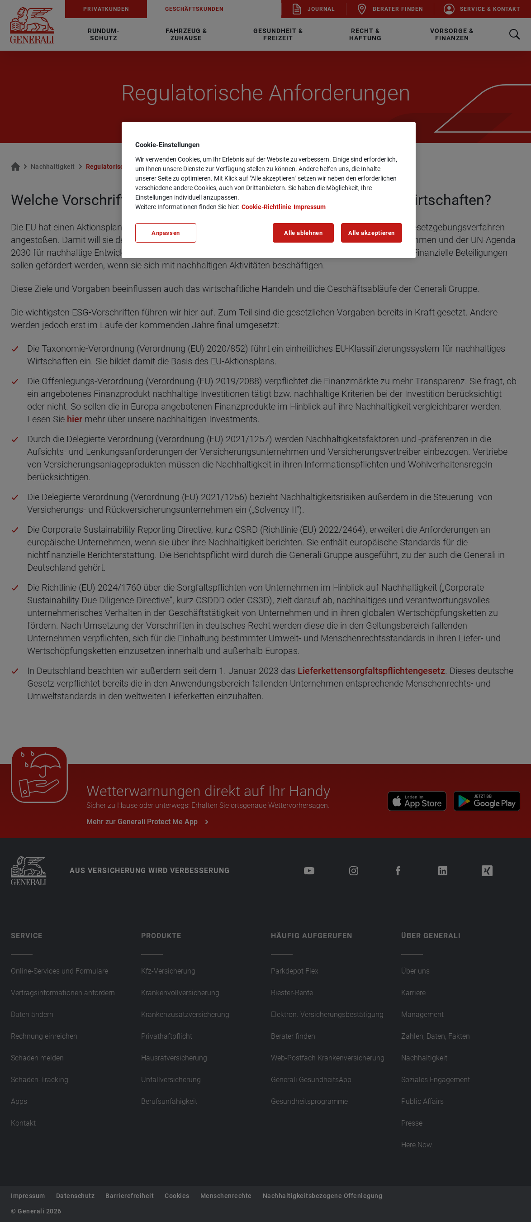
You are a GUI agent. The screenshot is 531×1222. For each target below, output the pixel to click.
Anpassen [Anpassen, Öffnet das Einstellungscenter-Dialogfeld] (166, 232)
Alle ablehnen (303, 232)
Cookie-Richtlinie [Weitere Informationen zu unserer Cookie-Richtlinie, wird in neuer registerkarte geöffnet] (266, 206)
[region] (269, 190)
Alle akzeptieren (371, 232)
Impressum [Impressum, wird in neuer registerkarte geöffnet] (310, 206)
